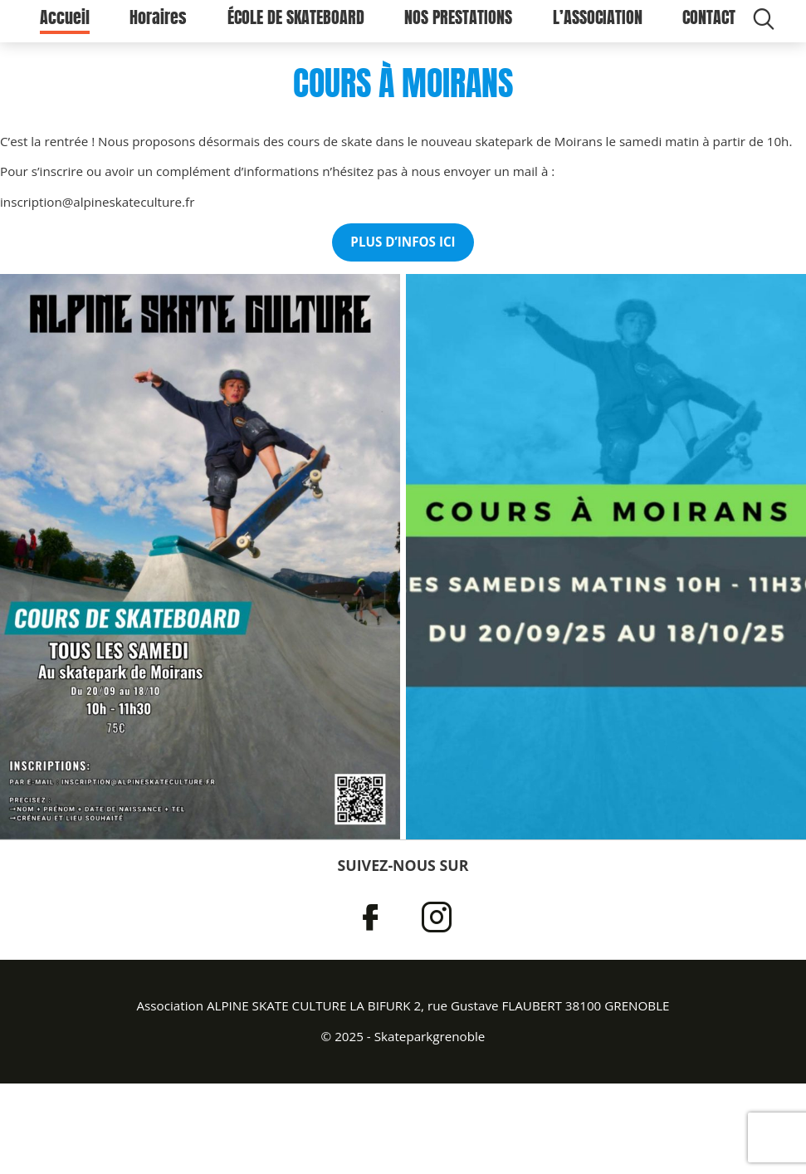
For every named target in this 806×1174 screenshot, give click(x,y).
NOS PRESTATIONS (458, 25)
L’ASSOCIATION (597, 25)
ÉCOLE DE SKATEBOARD (295, 25)
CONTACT (708, 25)
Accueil (65, 25)
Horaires (158, 25)
